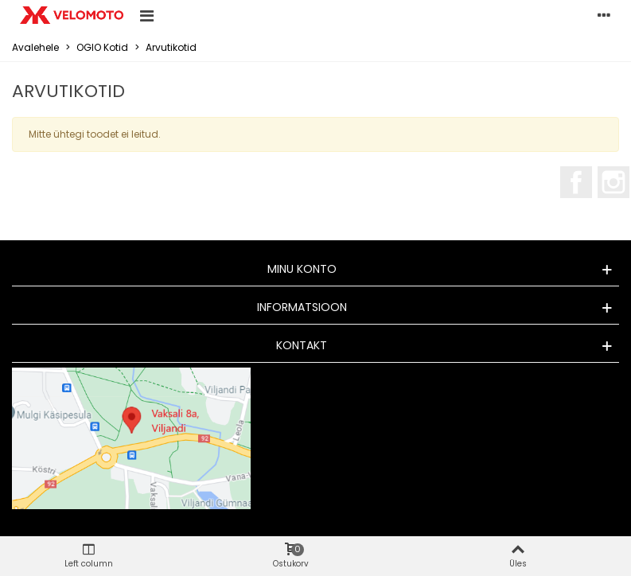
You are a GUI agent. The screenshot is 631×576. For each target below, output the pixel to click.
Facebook (576, 182)
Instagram (613, 182)
